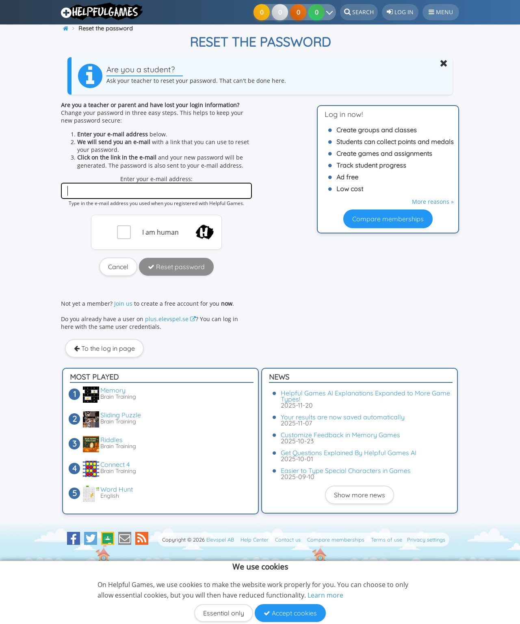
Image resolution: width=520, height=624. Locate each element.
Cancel (118, 267)
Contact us (288, 539)
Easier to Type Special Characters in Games (346, 470)
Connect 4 (115, 464)
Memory (113, 390)
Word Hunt (116, 489)
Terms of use (386, 539)
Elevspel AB (220, 539)
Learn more (325, 595)
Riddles (111, 440)
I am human (160, 232)
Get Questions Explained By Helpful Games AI (348, 453)
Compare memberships (388, 219)
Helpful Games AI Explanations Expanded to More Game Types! (365, 396)
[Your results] (331, 12)
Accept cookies (290, 613)
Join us (123, 303)
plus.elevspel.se (170, 319)
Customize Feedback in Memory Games (340, 435)
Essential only (223, 613)
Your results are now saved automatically (343, 417)
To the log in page (104, 348)
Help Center (254, 539)
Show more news (359, 495)
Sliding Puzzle (120, 415)
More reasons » (433, 201)
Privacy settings (426, 539)
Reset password (176, 267)
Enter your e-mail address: (156, 179)
